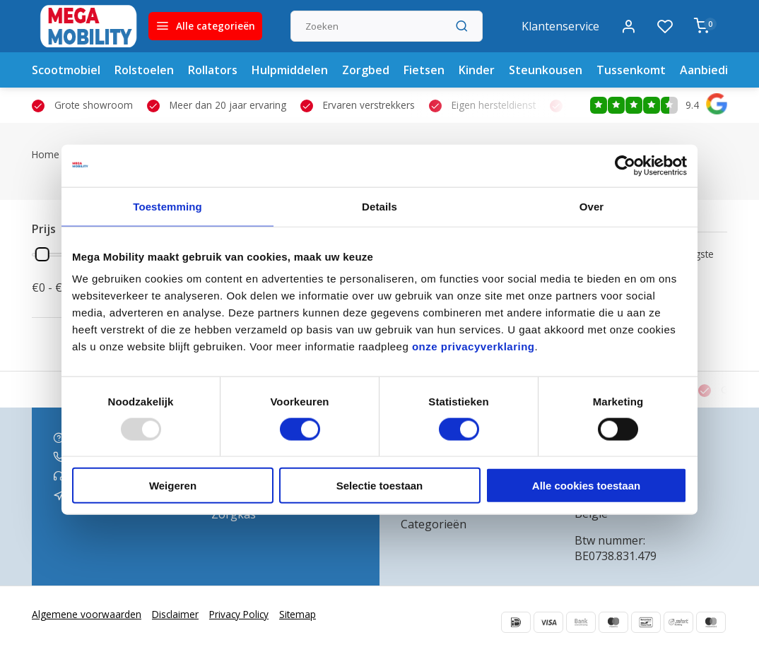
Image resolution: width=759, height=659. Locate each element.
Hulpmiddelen (290, 70)
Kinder (477, 70)
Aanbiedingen (718, 70)
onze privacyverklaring (473, 346)
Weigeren (172, 486)
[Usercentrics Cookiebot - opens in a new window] (625, 165)
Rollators (212, 70)
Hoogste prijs (695, 260)
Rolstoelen (144, 70)
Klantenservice (560, 26)
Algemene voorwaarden (86, 614)
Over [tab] (591, 206)
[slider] (42, 254)
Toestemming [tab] (167, 206)
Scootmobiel (66, 70)
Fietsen (424, 70)
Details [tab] (379, 206)
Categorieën (433, 524)
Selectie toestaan (379, 486)
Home (53, 154)
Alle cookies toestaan (586, 486)
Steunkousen (545, 70)
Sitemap (297, 614)
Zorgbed (365, 70)
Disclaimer (175, 614)
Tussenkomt (631, 70)
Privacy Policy (239, 614)
